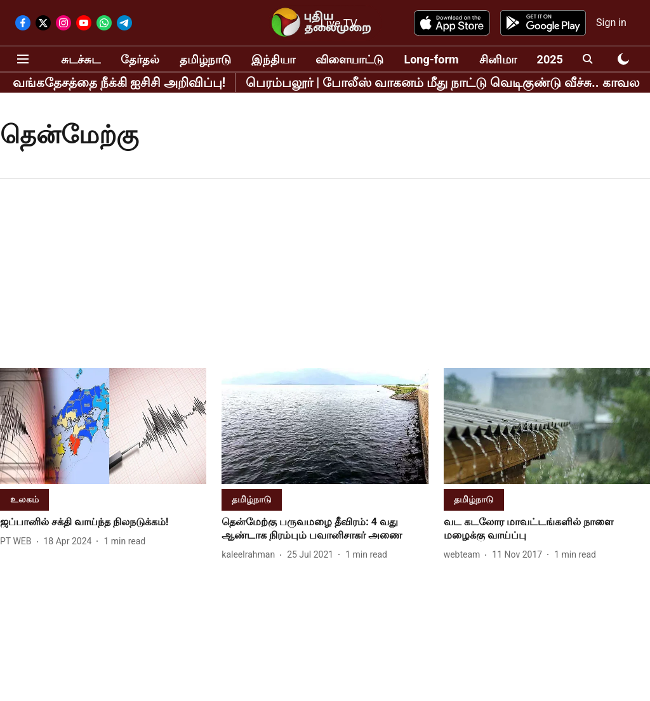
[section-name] (24, 499)
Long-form (431, 59)
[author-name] (18, 541)
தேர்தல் (140, 59)
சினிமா (498, 59)
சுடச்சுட (80, 59)
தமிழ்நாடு (205, 59)
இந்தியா (273, 59)
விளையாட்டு (349, 59)
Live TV (338, 23)
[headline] (103, 522)
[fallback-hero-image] (103, 426)
